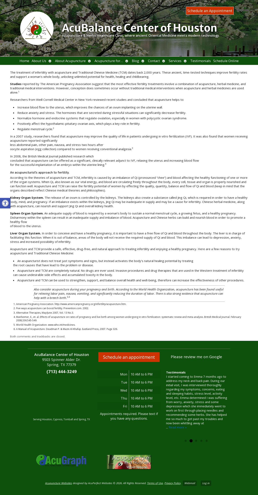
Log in (206, 483)
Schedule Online (226, 60)
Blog (135, 60)
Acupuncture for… (109, 60)
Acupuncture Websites (58, 483)
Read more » (178, 427)
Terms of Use (155, 483)
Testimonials (200, 60)
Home (24, 60)
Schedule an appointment (129, 357)
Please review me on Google (196, 356)
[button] (5, 203)
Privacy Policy (172, 483)
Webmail (189, 483)
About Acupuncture (70, 60)
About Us (39, 60)
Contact (154, 60)
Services (175, 60)
